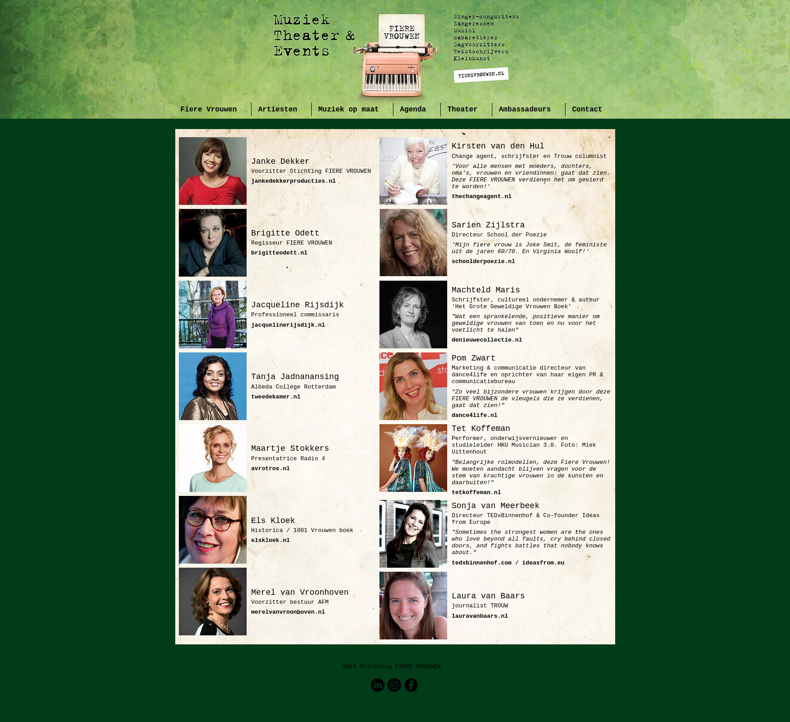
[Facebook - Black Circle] (411, 685)
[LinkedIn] (377, 685)
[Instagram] (394, 685)
